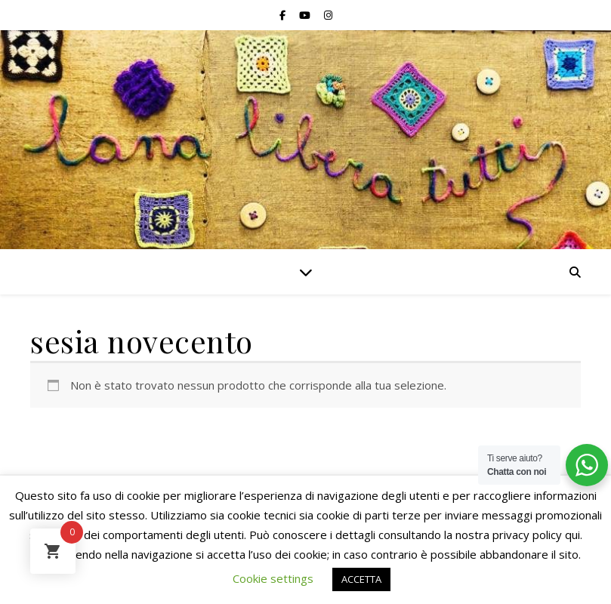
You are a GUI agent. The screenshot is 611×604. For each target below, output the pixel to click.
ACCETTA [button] (361, 579)
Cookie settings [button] (273, 578)
